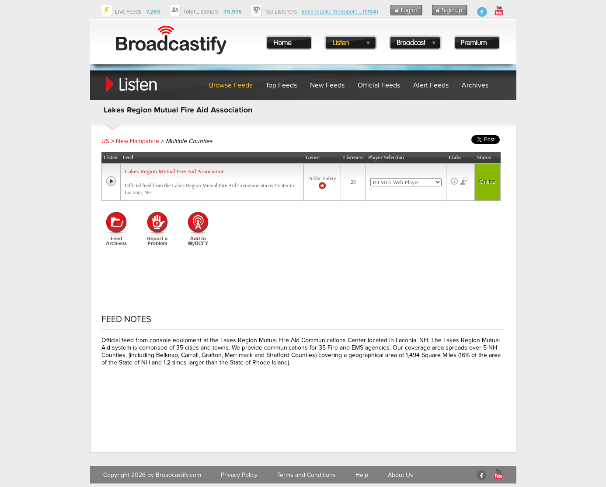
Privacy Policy (239, 475)
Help (361, 475)
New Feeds (327, 85)
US (105, 141)
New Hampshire (137, 141)
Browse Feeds (230, 85)
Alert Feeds (431, 85)
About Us (400, 475)
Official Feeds (379, 85)
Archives (475, 85)
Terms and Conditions (306, 475)
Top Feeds (281, 85)
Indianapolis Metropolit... (340, 11)
